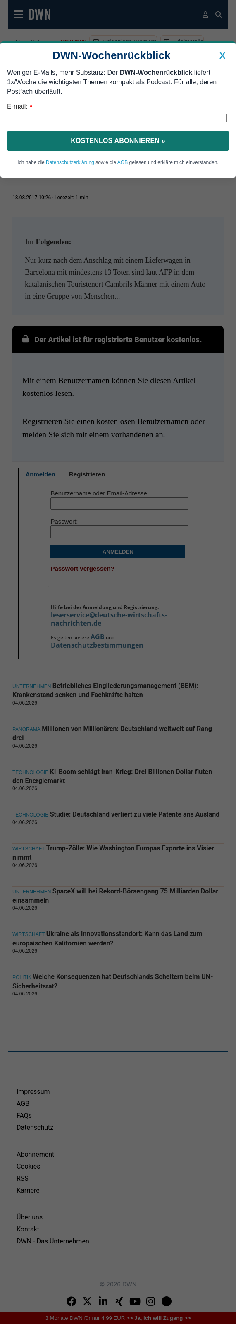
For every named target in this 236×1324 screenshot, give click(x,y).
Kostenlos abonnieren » (118, 140)
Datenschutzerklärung (70, 162)
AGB (122, 162)
